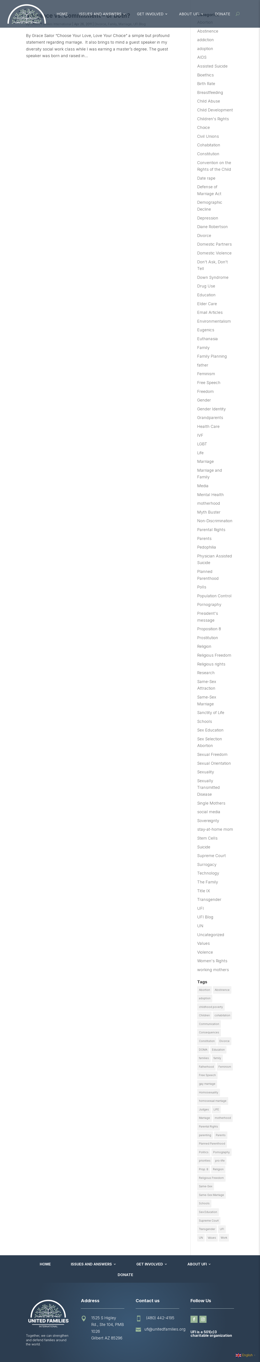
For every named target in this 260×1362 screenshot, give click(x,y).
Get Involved (150, 14)
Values (203, 943)
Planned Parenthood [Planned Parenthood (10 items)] (212, 1143)
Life (200, 452)
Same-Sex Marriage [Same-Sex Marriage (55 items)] (211, 1195)
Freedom (205, 391)
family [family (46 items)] (217, 1058)
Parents (204, 538)
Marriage (205, 461)
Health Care (208, 426)
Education (206, 295)
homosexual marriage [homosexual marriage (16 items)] (212, 1100)
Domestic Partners (214, 244)
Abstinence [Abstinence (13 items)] (222, 989)
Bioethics (205, 75)
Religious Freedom (214, 655)
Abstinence (207, 31)
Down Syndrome (212, 277)
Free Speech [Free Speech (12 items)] (207, 1075)
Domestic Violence (214, 253)
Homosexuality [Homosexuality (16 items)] (208, 1092)
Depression (207, 218)
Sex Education (210, 730)
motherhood (208, 503)
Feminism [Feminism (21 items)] (224, 1066)
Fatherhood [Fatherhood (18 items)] (206, 1066)
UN (200, 926)
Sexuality (205, 772)
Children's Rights (213, 118)
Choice (203, 127)
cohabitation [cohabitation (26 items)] (222, 1015)
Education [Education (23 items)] (218, 1049)
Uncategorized (210, 934)
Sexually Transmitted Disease (208, 787)
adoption (205, 48)
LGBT (202, 444)
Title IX (203, 891)
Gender (204, 400)
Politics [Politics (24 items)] (203, 1152)
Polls (201, 587)
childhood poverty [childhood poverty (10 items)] (211, 1007)
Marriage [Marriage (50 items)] (204, 1117)
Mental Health (210, 494)
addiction (205, 39)
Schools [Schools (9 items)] (204, 1203)
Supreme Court (211, 855)
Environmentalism (214, 321)
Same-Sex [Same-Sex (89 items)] (205, 1186)
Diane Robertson (212, 226)
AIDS (201, 57)
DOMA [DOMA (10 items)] (203, 1049)
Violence (205, 952)
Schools (204, 721)
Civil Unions (208, 136)
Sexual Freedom (212, 754)
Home (62, 14)
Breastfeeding (210, 92)
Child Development (215, 110)
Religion (204, 646)
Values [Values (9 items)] (212, 1237)
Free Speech (208, 382)
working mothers (213, 969)
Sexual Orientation (214, 763)
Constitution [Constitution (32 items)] (207, 1041)
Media (202, 485)
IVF (200, 435)
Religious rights (211, 664)
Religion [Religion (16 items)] (218, 1169)
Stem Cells (207, 838)
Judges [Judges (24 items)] (204, 1109)
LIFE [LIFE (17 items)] (216, 1109)
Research (206, 672)
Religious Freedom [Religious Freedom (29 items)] (211, 1178)
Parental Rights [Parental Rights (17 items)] (208, 1126)
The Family (207, 882)
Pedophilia (206, 547)
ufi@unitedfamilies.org (165, 1329)
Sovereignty (208, 820)
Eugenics (205, 330)
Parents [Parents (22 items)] (221, 1135)
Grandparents (210, 417)
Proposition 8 (209, 629)
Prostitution (207, 637)
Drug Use (206, 286)
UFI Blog (205, 917)
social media (208, 811)
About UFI (189, 14)
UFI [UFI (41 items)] (222, 1229)
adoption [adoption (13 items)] (204, 998)
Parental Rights (211, 529)
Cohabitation (208, 145)
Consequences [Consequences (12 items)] (209, 1032)
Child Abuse (208, 101)
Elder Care (207, 303)
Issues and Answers (100, 14)
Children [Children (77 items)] (204, 1015)
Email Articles (210, 312)
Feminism (206, 373)
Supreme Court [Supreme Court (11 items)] (209, 1220)
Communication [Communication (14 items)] (209, 1024)
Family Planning (212, 356)
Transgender (209, 899)
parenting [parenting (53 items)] (205, 1135)
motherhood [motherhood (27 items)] (223, 1117)
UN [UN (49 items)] (201, 1237)
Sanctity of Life (210, 712)
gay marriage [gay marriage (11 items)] (207, 1083)
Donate (222, 14)
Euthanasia (207, 338)
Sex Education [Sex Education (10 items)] (208, 1212)
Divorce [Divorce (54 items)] (224, 1041)
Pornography (209, 604)
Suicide (203, 847)
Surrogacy (206, 864)
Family (203, 347)
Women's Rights (212, 960)
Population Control (214, 596)
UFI (200, 908)
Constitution (208, 153)
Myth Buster (208, 512)
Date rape (206, 178)
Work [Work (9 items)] (224, 1237)
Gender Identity (211, 409)
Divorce (204, 235)
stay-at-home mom (215, 829)
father (202, 365)
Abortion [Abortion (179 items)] (204, 989)
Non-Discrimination (214, 520)
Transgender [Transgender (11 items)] (207, 1229)
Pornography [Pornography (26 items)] (221, 1152)
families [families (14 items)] (204, 1058)
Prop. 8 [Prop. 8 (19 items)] (203, 1169)
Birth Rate (206, 83)
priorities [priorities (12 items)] (204, 1160)
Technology (208, 873)
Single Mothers (211, 803)
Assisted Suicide (212, 66)
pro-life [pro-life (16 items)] (220, 1160)
